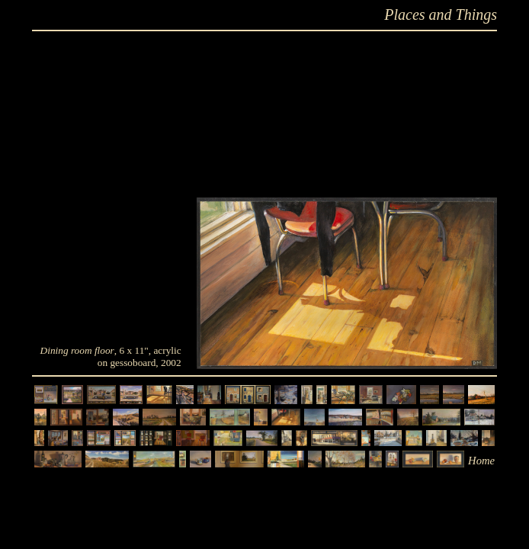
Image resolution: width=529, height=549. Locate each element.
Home (481, 460)
